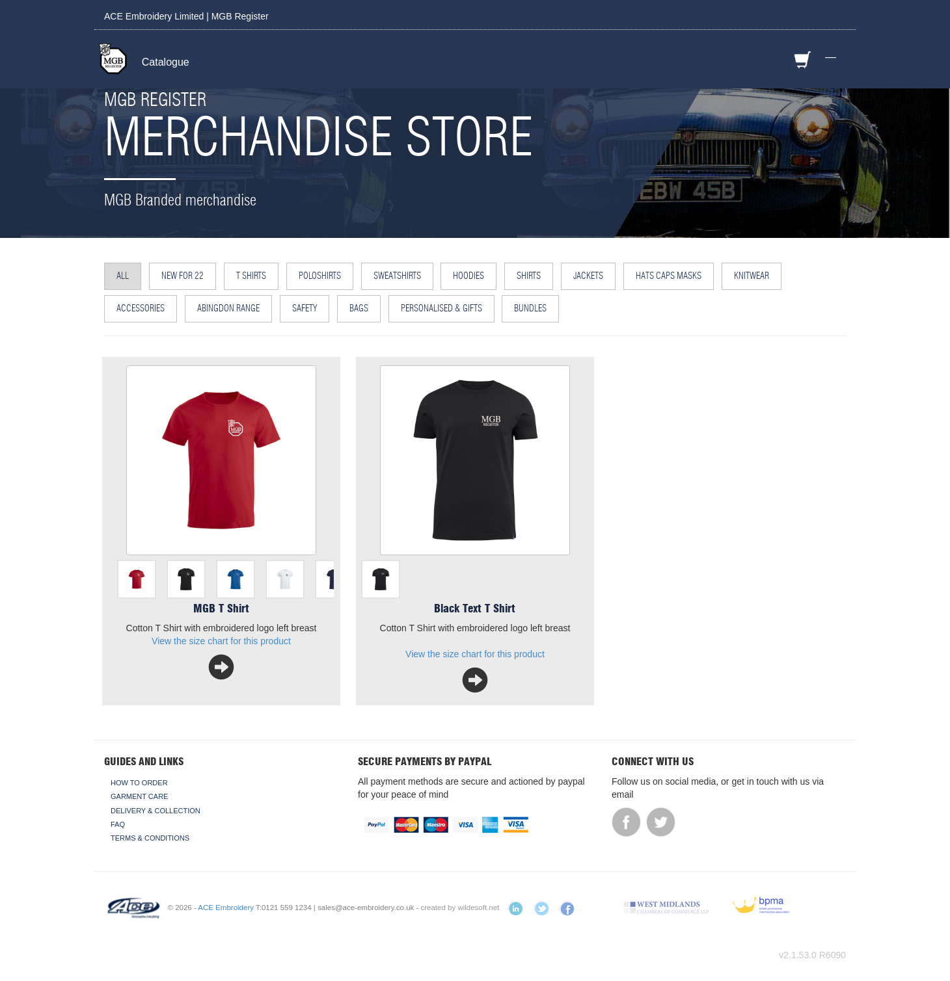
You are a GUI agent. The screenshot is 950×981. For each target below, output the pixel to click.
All (122, 276)
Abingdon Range (228, 308)
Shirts (529, 276)
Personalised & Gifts (441, 308)
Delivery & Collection (155, 811)
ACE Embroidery (226, 907)
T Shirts (251, 276)
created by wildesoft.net (460, 907)
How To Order (139, 783)
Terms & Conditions (150, 838)
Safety (304, 308)
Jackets (588, 276)
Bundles (530, 308)
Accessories (140, 308)
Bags (358, 308)
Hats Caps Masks (668, 276)
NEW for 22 (182, 276)
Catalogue (165, 62)
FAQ (118, 824)
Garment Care (139, 796)
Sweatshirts (397, 276)
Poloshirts (320, 276)
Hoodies (468, 276)
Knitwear (751, 276)
